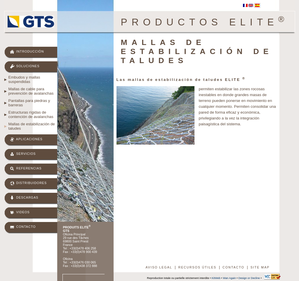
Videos (20, 212)
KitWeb (216, 278)
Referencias (26, 168)
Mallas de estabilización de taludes (31, 126)
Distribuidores (28, 183)
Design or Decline (249, 278)
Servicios (23, 154)
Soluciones (25, 66)
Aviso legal (159, 267)
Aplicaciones (26, 139)
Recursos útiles (197, 267)
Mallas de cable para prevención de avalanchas (31, 91)
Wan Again (229, 278)
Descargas (24, 198)
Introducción (27, 52)
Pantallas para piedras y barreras (29, 102)
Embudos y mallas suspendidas (24, 79)
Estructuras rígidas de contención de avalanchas (30, 114)
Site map (260, 267)
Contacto (23, 227)
